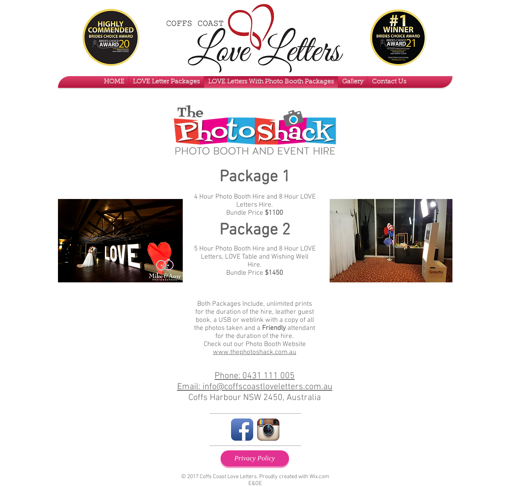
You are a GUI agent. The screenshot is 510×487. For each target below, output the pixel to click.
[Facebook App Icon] (242, 430)
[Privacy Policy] (255, 458)
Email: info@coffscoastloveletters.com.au (254, 386)
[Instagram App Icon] (268, 430)
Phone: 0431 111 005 (255, 376)
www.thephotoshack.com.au (254, 352)
